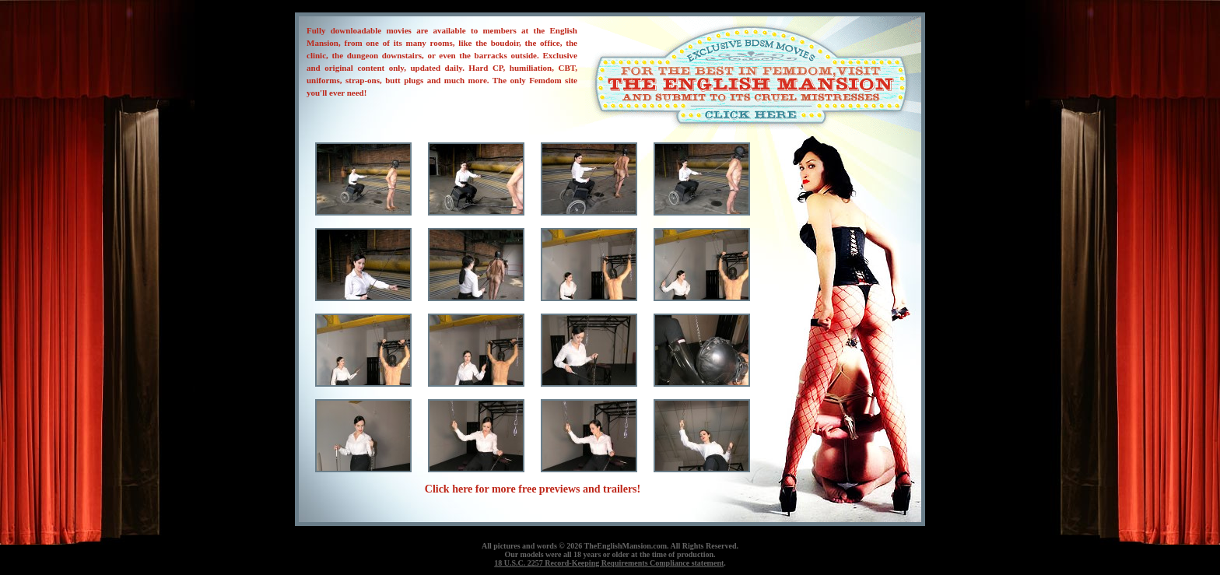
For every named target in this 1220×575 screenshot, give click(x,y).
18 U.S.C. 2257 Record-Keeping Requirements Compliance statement (609, 563)
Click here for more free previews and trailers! (532, 489)
